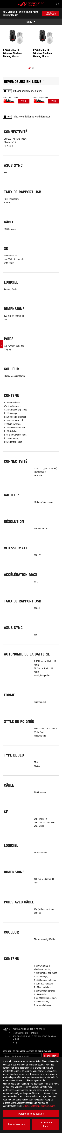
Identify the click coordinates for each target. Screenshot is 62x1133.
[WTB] (15, 1042)
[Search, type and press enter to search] (57, 4)
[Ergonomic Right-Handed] (25, 1033)
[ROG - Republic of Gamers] (31, 4)
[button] (5, 4)
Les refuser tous (16, 1124)
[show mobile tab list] (31, 22)
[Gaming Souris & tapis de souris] (29, 1029)
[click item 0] (29, 68)
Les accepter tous (45, 1124)
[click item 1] (32, 68)
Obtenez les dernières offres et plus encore (27, 1051)
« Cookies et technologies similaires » (39, 1106)
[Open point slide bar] (1, 344)
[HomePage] (5, 1029)
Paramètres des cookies (31, 1113)
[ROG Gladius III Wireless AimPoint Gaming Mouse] (35, 1037)
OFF (9, 91)
